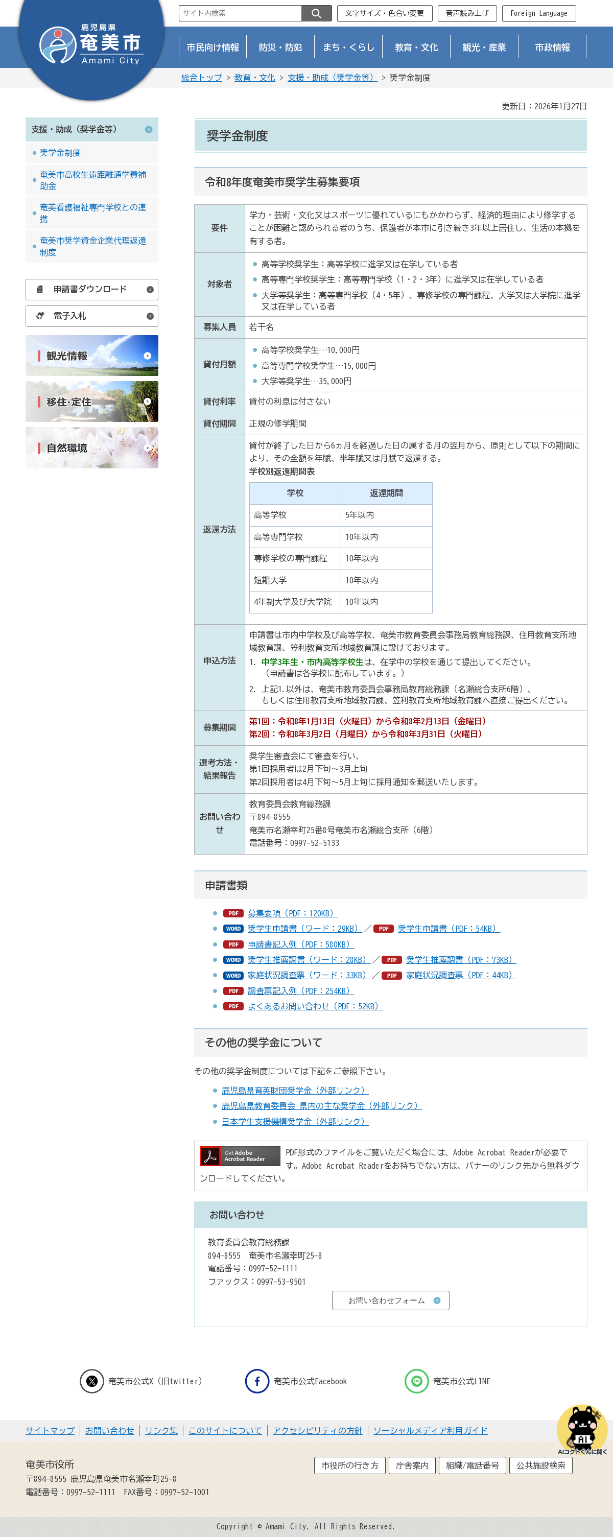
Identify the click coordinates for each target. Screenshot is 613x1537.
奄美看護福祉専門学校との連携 (93, 213)
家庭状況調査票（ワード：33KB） (309, 975)
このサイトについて (225, 1431)
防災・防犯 (280, 47)
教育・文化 (416, 47)
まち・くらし (349, 47)
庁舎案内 (412, 1465)
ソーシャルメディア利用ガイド (430, 1431)
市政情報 (552, 47)
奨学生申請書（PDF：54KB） (449, 929)
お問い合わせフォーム (386, 1300)
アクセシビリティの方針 (318, 1431)
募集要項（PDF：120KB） (293, 913)
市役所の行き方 (350, 1465)
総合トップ (201, 78)
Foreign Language (539, 13)
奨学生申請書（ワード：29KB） (305, 929)
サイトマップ (50, 1431)
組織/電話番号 (472, 1465)
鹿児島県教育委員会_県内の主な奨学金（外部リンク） (322, 1106)
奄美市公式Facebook (296, 1381)
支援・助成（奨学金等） (333, 78)
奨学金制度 (60, 153)
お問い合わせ (109, 1431)
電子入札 (58, 315)
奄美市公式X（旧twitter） (143, 1381)
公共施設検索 (540, 1465)
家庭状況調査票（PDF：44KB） (461, 975)
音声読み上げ (467, 13)
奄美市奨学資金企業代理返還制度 (93, 246)
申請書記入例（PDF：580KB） (301, 944)
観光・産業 (484, 47)
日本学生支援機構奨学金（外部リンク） (295, 1122)
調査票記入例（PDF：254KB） (301, 991)
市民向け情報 (213, 47)
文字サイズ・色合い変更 (384, 13)
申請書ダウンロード (78, 289)
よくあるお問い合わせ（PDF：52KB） (315, 1006)
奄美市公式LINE (447, 1381)
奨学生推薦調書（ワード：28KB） (309, 960)
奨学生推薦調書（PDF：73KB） (461, 960)
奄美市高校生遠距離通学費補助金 (93, 180)
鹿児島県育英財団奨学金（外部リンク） (295, 1090)
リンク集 (161, 1431)
